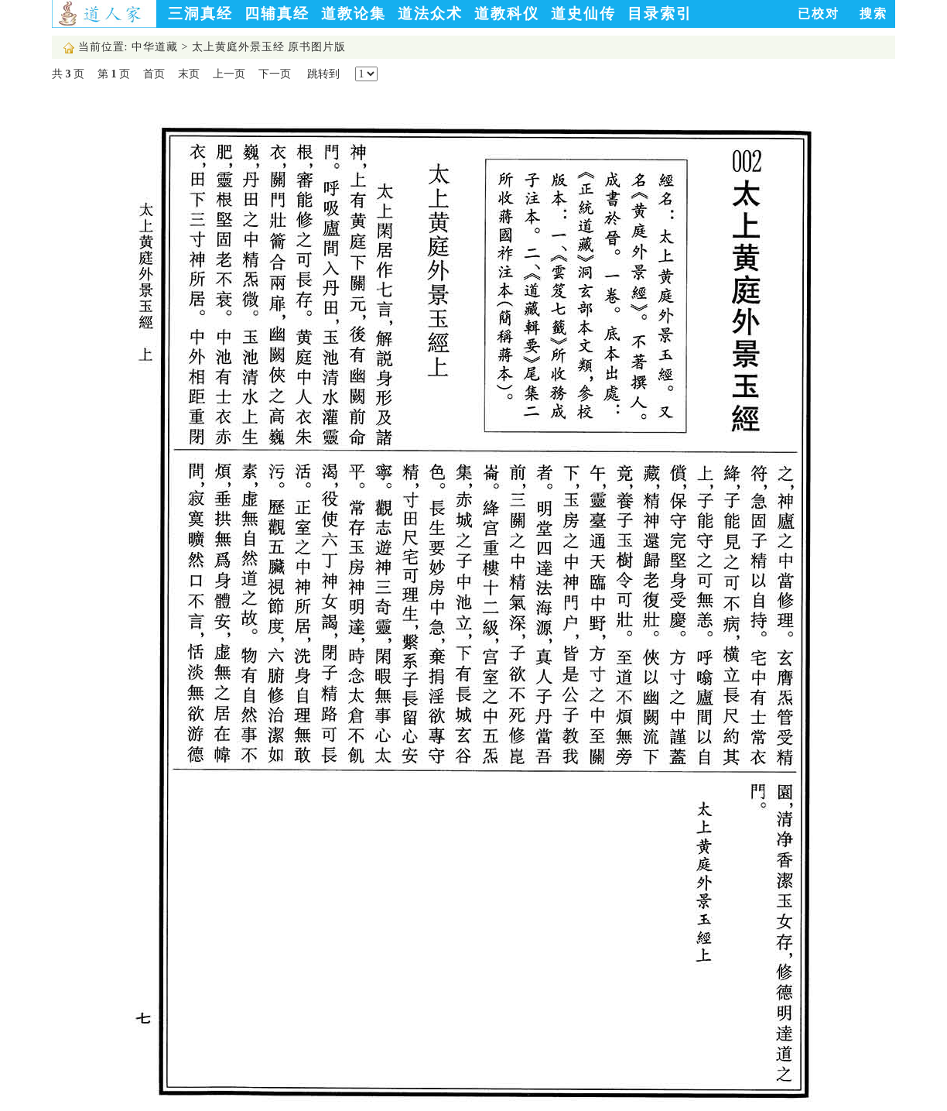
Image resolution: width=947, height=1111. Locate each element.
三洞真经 (200, 13)
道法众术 (430, 13)
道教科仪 (506, 13)
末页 (189, 74)
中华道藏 (155, 47)
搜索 (873, 13)
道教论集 (353, 13)
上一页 (229, 74)
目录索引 (659, 13)
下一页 (274, 74)
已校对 (818, 13)
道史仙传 (583, 13)
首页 (154, 74)
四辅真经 (276, 13)
